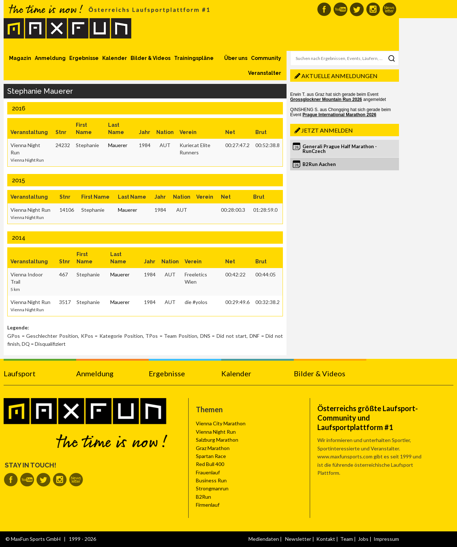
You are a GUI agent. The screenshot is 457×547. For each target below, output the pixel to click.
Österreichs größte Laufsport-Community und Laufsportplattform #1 (367, 417)
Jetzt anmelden (327, 130)
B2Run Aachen (319, 164)
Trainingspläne (194, 58)
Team (346, 539)
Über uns (235, 58)
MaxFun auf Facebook (324, 9)
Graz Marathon (213, 448)
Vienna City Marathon (221, 423)
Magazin (20, 58)
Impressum (386, 539)
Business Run (211, 480)
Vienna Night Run (216, 432)
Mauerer (117, 145)
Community (266, 58)
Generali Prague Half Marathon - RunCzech (339, 148)
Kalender (114, 58)
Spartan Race (211, 456)
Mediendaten (263, 539)
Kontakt (325, 539)
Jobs (363, 539)
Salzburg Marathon (217, 440)
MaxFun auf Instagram (373, 9)
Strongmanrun (212, 488)
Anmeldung (50, 58)
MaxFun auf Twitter (357, 9)
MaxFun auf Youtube (340, 9)
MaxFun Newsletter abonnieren (389, 9)
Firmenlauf (207, 505)
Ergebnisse (84, 58)
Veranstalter (264, 73)
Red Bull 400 (210, 464)
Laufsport (20, 373)
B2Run (203, 497)
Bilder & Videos (150, 58)
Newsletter (298, 539)
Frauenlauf (208, 472)
